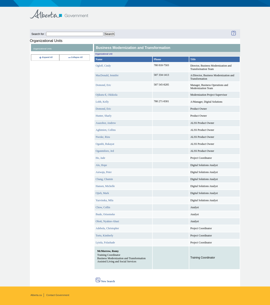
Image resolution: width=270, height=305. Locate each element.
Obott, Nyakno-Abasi (107, 221)
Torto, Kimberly (104, 235)
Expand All (45, 57)
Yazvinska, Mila (104, 200)
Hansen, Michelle (105, 186)
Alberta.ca (36, 295)
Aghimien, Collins (106, 130)
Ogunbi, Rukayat (105, 144)
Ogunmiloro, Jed (105, 150)
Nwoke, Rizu (103, 137)
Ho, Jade (100, 157)
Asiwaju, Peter (104, 172)
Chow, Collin (103, 207)
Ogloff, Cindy (103, 65)
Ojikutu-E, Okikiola (106, 94)
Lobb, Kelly (102, 101)
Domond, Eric (103, 85)
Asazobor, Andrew (106, 123)
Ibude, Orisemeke (105, 214)
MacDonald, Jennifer (107, 75)
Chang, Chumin (104, 179)
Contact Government (57, 295)
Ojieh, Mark (102, 193)
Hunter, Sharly (103, 115)
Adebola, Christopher (107, 228)
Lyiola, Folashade (105, 242)
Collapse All (75, 57)
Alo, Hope (101, 165)
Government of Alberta (63, 11)
